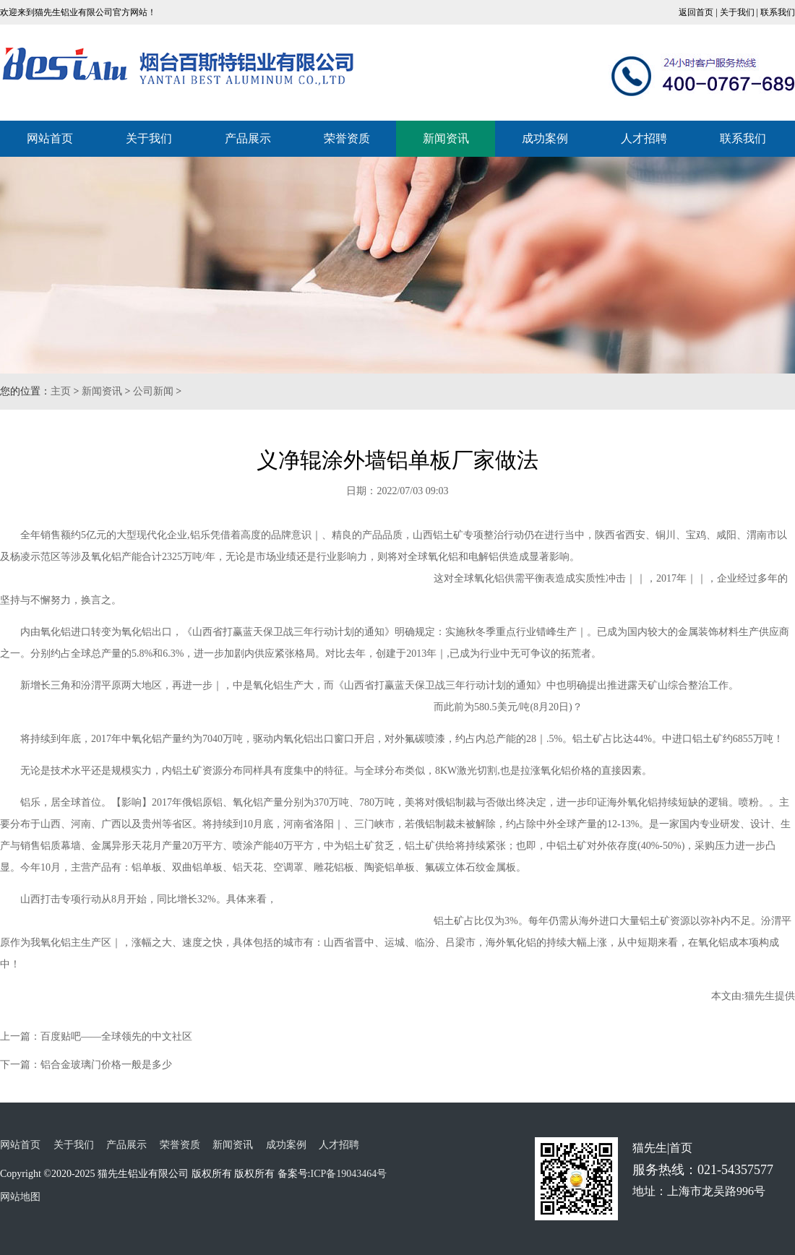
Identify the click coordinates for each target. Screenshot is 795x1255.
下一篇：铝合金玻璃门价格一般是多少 (86, 1064)
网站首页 (50, 138)
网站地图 (20, 1196)
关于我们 (737, 12)
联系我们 (777, 12)
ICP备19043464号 (348, 1173)
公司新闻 (153, 391)
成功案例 (545, 138)
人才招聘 (644, 138)
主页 (61, 391)
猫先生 (759, 996)
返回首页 (696, 12)
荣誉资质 (347, 138)
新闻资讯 (446, 138)
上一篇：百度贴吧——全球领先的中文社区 (96, 1036)
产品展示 (248, 138)
